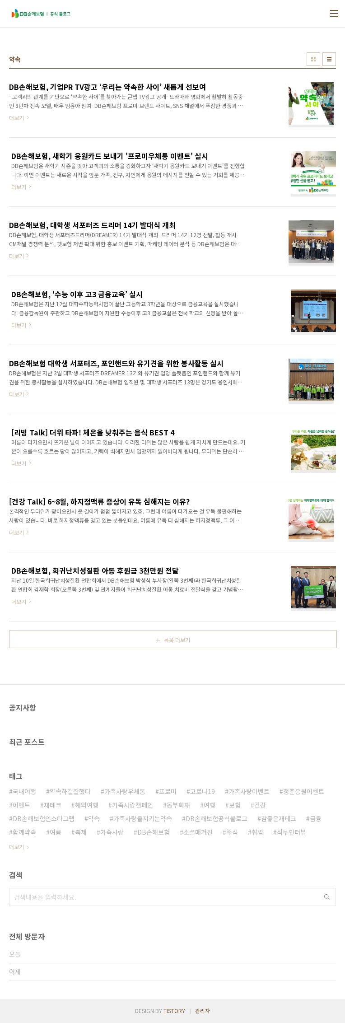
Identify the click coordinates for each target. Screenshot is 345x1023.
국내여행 (24, 791)
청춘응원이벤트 (303, 791)
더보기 (16, 846)
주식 (232, 831)
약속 (94, 818)
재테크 (52, 804)
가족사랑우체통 (124, 791)
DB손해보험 (153, 831)
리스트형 (329, 59)
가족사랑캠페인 (132, 804)
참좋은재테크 (278, 818)
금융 (316, 818)
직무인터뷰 (291, 831)
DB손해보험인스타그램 (44, 818)
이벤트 (21, 804)
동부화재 (178, 804)
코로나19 (202, 791)
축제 (81, 831)
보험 (235, 804)
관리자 (202, 1010)
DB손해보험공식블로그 (216, 818)
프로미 (168, 791)
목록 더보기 (177, 640)
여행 (209, 804)
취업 (257, 831)
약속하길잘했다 (70, 791)
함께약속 (24, 831)
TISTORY (174, 1010)
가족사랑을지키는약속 (142, 818)
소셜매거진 (198, 831)
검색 (327, 897)
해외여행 (86, 804)
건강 (260, 804)
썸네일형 (313, 59)
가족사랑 (112, 831)
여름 (55, 831)
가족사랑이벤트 (249, 791)
